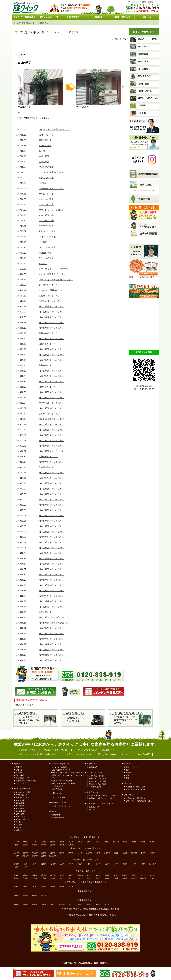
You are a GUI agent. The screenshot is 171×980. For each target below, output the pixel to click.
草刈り (42, 151)
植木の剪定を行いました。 (51, 322)
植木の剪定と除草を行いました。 (54, 617)
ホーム (16, 23)
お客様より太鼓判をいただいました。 (103, 798)
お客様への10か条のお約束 (62, 781)
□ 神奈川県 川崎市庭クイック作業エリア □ (85, 882)
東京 (127, 770)
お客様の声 (93, 767)
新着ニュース (94, 807)
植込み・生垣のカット (24, 819)
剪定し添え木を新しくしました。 (54, 419)
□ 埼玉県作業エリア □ (85, 900)
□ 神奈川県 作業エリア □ (85, 871)
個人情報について (22, 778)
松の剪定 (43, 183)
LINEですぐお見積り (60, 767)
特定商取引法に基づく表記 (26, 781)
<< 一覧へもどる (118, 39)
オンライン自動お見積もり (136, 789)
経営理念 (19, 772)
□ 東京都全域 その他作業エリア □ (85, 848)
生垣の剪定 (44, 156)
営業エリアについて (133, 767)
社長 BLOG (57, 793)
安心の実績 (20, 775)
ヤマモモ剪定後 (46, 226)
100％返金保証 (57, 786)
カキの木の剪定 (46, 194)
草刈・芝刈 (20, 814)
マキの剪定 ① (46, 221)
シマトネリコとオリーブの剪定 (53, 269)
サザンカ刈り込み (47, 231)
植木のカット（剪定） (24, 792)
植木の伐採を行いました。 (51, 306)
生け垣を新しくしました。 (51, 403)
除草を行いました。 (48, 344)
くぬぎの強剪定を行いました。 (53, 274)
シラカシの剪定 (46, 258)
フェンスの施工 (46, 167)
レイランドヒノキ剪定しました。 (54, 129)
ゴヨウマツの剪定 (47, 237)
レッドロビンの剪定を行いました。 (56, 280)
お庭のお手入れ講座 (23, 705)
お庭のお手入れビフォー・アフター (102, 795)
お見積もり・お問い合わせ (136, 787)
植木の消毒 (20, 803)
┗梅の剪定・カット (23, 797)
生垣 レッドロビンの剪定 (51, 210)
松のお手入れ (21, 811)
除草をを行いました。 (49, 333)
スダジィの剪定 (46, 135)
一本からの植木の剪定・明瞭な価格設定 (67, 772)
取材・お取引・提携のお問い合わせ (139, 801)
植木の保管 (20, 808)
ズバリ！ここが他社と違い (62, 806)
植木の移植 (20, 806)
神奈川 (128, 772)
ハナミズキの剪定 (47, 247)
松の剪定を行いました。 (50, 301)
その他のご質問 (95, 787)
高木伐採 (19, 825)
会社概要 (19, 767)
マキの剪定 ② (46, 215)
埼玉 (127, 775)
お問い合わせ (147, 2)
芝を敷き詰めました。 (49, 467)
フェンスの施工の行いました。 (53, 172)
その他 (18, 827)
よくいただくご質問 (96, 776)
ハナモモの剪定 (46, 178)
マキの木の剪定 (46, 199)
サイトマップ (133, 2)
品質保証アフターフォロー (62, 770)
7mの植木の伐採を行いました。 (54, 290)
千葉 (127, 778)
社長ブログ (93, 810)
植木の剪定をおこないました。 (53, 451)
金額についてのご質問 (97, 781)
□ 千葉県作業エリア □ (85, 891)
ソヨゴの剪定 (45, 253)
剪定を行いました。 (48, 140)
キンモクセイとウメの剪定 (51, 188)
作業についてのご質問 (97, 778)
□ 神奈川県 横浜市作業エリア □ (85, 860)
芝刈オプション (21, 816)
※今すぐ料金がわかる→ (144, 190)
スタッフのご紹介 (59, 797)
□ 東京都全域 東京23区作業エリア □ (85, 837)
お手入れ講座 (57, 789)
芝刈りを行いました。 (49, 285)
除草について (21, 830)
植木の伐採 (20, 800)
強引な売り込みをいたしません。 (64, 783)
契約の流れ (56, 815)
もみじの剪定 (45, 145)
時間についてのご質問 (97, 784)
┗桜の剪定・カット (23, 795)
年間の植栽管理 (58, 817)
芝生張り (19, 822)
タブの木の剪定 (46, 204)
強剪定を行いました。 (49, 296)
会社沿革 (19, 770)
